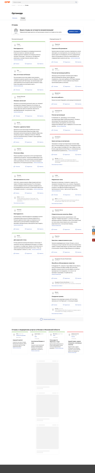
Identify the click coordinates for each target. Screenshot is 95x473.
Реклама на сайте (33, 467)
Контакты (43, 467)
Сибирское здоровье (21, 336)
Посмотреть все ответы (57, 164)
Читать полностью (17, 348)
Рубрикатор (14, 467)
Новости (23, 467)
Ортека (73, 337)
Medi (36, 337)
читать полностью (18, 59)
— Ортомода (19, 5)
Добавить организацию (77, 467)
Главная (13, 5)
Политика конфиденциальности (31, 471)
